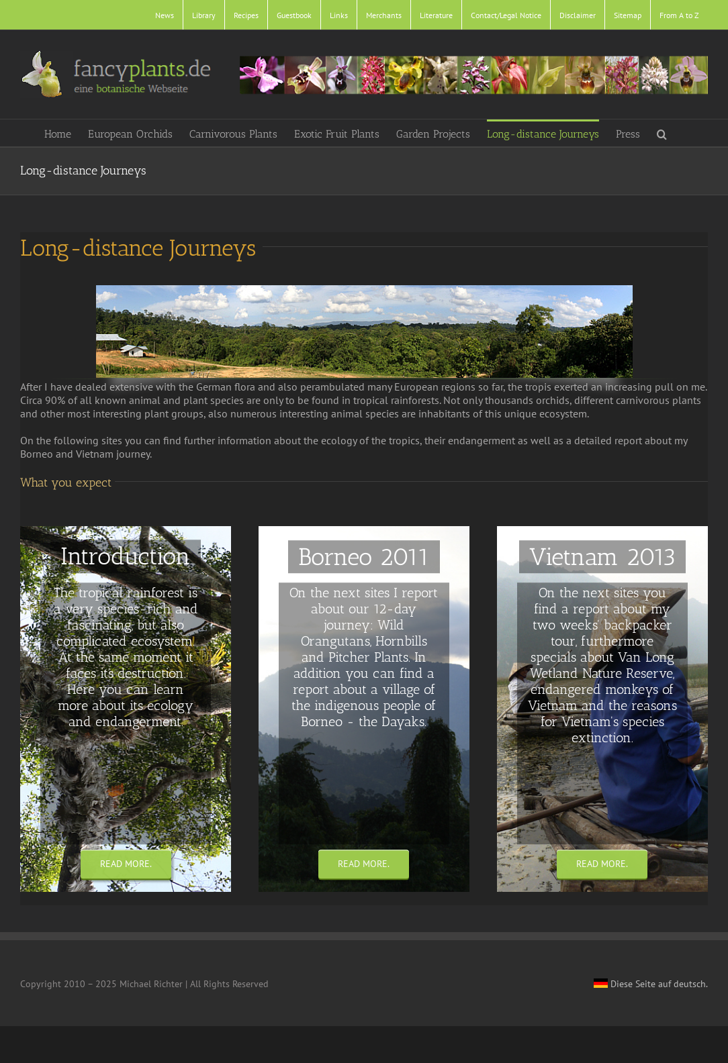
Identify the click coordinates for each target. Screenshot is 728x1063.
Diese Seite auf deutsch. (651, 984)
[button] (662, 132)
